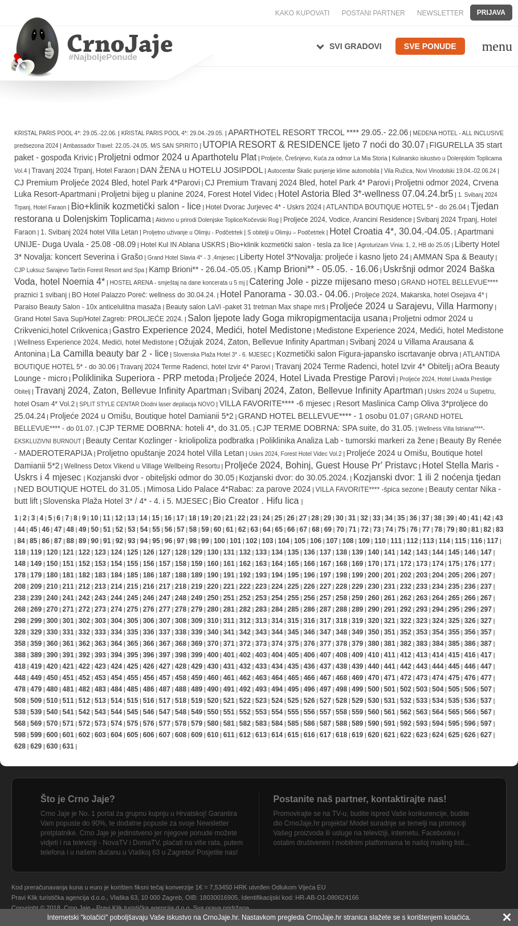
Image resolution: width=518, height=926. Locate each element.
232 (405, 587)
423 (100, 666)
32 (364, 518)
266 (470, 598)
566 (470, 712)
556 (309, 712)
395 (132, 655)
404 (277, 655)
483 (100, 689)
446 (470, 666)
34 (388, 518)
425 (132, 666)
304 (116, 621)
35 (401, 518)
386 (470, 644)
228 (341, 587)
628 (20, 746)
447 (486, 666)
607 (164, 735)
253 (261, 598)
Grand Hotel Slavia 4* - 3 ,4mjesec (192, 257)
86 (45, 541)
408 (341, 655)
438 (341, 666)
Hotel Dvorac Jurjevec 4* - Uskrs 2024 (263, 207)
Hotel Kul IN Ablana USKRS (182, 245)
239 (36, 598)
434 (277, 666)
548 (180, 712)
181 (68, 575)
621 (389, 735)
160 (212, 564)
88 (70, 541)
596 (470, 723)
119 (36, 552)
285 (293, 609)
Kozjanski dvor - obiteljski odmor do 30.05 (160, 477)
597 (486, 723)
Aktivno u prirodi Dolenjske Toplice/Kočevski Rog (217, 220)
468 (341, 678)
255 (293, 598)
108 (348, 541)
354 (437, 632)
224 (277, 587)
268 (20, 609)
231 (389, 587)
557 (325, 712)
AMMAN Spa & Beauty (453, 256)
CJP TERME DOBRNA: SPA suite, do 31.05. (335, 427)
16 (168, 518)
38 (438, 518)
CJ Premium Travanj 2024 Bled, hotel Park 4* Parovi (297, 182)
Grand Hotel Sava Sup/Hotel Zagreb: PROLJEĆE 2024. (98, 319)
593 (421, 723)
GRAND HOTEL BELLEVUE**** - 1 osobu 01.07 (323, 415)
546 (148, 712)
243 (100, 598)
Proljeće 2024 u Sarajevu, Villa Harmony (411, 306)
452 (84, 678)
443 (421, 666)
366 (148, 644)
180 (52, 575)
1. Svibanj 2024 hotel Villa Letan (89, 232)
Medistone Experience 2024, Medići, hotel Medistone (409, 330)
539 (36, 712)
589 (357, 723)
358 (20, 644)
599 (36, 735)
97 (180, 541)
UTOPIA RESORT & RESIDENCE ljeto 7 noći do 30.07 (314, 144)
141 (389, 552)
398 (180, 655)
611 (229, 735)
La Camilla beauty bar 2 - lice (109, 353)
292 (405, 609)
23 (254, 518)
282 (245, 609)
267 (486, 598)
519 (196, 701)
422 (84, 666)
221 (229, 587)
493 (261, 689)
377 (325, 644)
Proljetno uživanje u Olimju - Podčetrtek (193, 232)
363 (100, 644)
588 (341, 723)
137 (325, 552)
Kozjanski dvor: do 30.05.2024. (294, 477)
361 (68, 644)
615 (293, 735)
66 (291, 529)
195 (293, 575)
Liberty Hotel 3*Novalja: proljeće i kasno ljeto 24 (324, 256)
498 (341, 689)
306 (148, 621)
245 (132, 598)
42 (487, 518)
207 (486, 575)
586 (309, 723)
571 (68, 723)
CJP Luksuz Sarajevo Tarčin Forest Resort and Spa (79, 270)
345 (293, 632)
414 (437, 655)
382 (405, 644)
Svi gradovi (355, 46)
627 (486, 735)
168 (341, 564)
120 (52, 552)
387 (486, 644)
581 (229, 723)
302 (84, 621)
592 (405, 723)
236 (470, 587)
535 (453, 701)
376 (309, 644)
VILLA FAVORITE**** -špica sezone (371, 490)
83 (499, 529)
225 (293, 587)
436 (309, 666)
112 (412, 541)
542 (84, 712)
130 (212, 552)
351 (389, 632)
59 (205, 529)
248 (180, 598)
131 (229, 552)
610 (212, 735)
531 (389, 701)
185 (132, 575)
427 (164, 666)
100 (219, 541)
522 (245, 701)
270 (52, 609)
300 (52, 621)
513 (100, 701)
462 (245, 678)
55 (156, 529)
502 (405, 689)
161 (229, 564)
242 (84, 598)
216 (148, 587)
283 (261, 609)
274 (116, 609)
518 (180, 701)
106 (315, 541)
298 (20, 621)
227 (325, 587)
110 (380, 541)
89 (82, 541)
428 (180, 666)
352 (405, 632)
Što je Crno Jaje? (77, 799)
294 (437, 609)
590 (373, 723)
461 (229, 678)
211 (68, 587)
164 (277, 564)
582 (245, 723)
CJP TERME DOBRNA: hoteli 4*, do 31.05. (176, 427)
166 (309, 564)
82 (487, 529)
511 (68, 701)
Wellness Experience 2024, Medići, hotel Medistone (95, 342)
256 (309, 598)
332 (84, 632)
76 (413, 529)
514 (116, 701)
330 (52, 632)
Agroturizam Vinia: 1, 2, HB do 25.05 (404, 245)
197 (325, 575)
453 (100, 678)
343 (261, 632)
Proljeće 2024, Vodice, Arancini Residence (347, 220)
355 (453, 632)
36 (413, 518)
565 (453, 712)
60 (217, 529)
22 (241, 518)
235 (453, 587)
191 (229, 575)
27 (303, 518)
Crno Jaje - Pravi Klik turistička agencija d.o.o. (127, 907)
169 (357, 564)
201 (389, 575)
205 (453, 575)
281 (229, 609)
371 (229, 644)
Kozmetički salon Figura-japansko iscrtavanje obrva (367, 353)
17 (179, 518)
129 (196, 552)
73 (377, 529)
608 (180, 735)
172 (405, 564)
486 (148, 689)
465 (293, 678)
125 (132, 552)
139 (357, 552)
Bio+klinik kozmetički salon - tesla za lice (292, 245)
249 (196, 598)
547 (164, 712)
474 (437, 678)
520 (212, 701)
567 (486, 712)
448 (20, 678)
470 (373, 678)
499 (357, 689)
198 (341, 575)
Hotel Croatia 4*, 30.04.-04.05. (390, 231)
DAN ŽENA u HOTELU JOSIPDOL (201, 170)
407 (325, 655)
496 (309, 689)
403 (261, 655)
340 (212, 632)
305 (132, 621)
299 (36, 621)
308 (180, 621)
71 (352, 529)
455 (132, 678)
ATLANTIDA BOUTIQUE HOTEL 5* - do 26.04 (396, 207)
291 (389, 609)
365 (132, 644)
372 (245, 644)
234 (437, 587)
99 (205, 541)
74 (389, 529)
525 (293, 701)
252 (245, 598)
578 (180, 723)
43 (499, 518)
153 (100, 564)
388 (20, 655)
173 (421, 564)
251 (229, 598)
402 (245, 655)
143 (421, 552)
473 (421, 678)
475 (453, 678)
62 (242, 529)
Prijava (491, 13)
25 (278, 518)
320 (373, 621)
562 (405, 712)
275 (132, 609)
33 (376, 518)
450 (52, 678)
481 (68, 689)
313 (261, 621)
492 (245, 689)
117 (492, 541)
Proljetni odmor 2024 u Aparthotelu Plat (177, 157)
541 (68, 712)
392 (84, 655)
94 (144, 541)
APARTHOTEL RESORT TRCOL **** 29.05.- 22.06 (318, 132)
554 (277, 712)
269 (36, 609)
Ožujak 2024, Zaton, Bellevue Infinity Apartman (261, 341)
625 (453, 735)
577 (164, 723)
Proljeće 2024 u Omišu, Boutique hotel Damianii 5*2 (142, 415)
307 (164, 621)
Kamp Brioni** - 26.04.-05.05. (200, 269)
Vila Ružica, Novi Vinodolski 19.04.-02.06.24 (440, 171)
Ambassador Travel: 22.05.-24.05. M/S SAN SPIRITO (130, 146)
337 (164, 632)
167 (325, 564)
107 (331, 541)
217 (164, 587)
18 (192, 518)
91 (107, 541)
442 (405, 666)
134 (277, 552)
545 (132, 712)
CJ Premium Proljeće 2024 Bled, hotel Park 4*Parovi (107, 182)
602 (84, 735)
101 (235, 541)
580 (212, 723)
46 (45, 529)
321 (389, 621)
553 (261, 712)
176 (470, 564)
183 (100, 575)
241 (68, 598)
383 (421, 644)
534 (437, 701)
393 (100, 655)
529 (357, 701)
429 (196, 666)
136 (309, 552)
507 (486, 689)
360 (52, 644)
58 (193, 529)
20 (217, 518)
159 (196, 564)
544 (116, 712)
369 (196, 644)
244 (116, 598)
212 (84, 587)
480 (52, 689)
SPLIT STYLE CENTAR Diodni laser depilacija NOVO (147, 404)
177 (486, 564)
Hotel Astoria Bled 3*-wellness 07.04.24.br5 (366, 194)
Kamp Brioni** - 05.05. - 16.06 (318, 269)
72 (364, 529)
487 (164, 689)
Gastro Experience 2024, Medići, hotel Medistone (212, 330)
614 (277, 735)
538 (20, 712)
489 (196, 689)
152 (84, 564)
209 (36, 587)
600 (52, 735)
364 (116, 644)
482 (84, 689)
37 (425, 518)
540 (52, 712)
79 (450, 529)
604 (116, 735)
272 (84, 609)
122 (84, 552)
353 (421, 632)
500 (373, 689)
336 (148, 632)
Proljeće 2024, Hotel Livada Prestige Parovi (307, 378)
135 (293, 552)
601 (68, 735)
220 (212, 587)
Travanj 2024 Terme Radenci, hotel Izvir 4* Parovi (195, 367)
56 (168, 529)
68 (315, 529)
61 (229, 529)
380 (373, 644)
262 (405, 598)
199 (357, 575)
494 (277, 689)
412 (405, 655)
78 (438, 529)
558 (341, 712)
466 (309, 678)
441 (389, 666)
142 (405, 552)
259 (357, 598)
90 (95, 541)
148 (20, 564)
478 (20, 689)
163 (261, 564)
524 (277, 701)
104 (283, 541)
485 (132, 689)
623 (421, 735)
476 (470, 678)
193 (261, 575)
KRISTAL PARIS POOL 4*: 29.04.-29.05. (172, 133)
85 (33, 541)
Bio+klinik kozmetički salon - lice (136, 206)
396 (148, 655)
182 (84, 575)
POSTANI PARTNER (373, 13)
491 (229, 689)
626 (470, 735)
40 (462, 518)
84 (21, 541)
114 (444, 541)
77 (426, 529)
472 (405, 678)
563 (421, 712)
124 (116, 552)
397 (164, 655)
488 (180, 689)
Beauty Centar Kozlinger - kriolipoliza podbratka (170, 440)
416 (470, 655)
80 (463, 529)
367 (164, 644)
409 (357, 655)
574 (116, 723)
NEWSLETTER (440, 13)
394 (116, 655)
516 (148, 701)
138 (341, 552)
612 (245, 735)
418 (20, 666)
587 (325, 723)
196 (309, 575)
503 (421, 689)
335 (132, 632)
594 (437, 723)
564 (437, 712)
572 (84, 723)
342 (245, 632)
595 (453, 723)
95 (156, 541)
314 (277, 621)
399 (196, 655)
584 (277, 723)
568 (20, 723)
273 (100, 609)
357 (486, 632)
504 (437, 689)
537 (486, 701)
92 (119, 541)
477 (486, 678)
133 (261, 552)
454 (116, 678)
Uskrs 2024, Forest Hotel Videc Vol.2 (294, 454)
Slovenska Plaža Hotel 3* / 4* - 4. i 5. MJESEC (125, 501)
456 (148, 678)
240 (52, 598)
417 (486, 655)
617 (325, 735)
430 (212, 666)
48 (70, 529)
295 (453, 609)
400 (212, 655)
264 (437, 598)
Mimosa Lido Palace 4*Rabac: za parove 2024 (228, 489)
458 (180, 678)
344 (277, 632)
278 (180, 609)
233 (421, 587)
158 (180, 564)
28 (315, 518)
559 (357, 712)
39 (450, 518)
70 (340, 529)
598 (20, 735)
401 (229, 655)
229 (357, 587)
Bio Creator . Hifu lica (257, 501)
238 (20, 598)
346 (309, 632)
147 (486, 552)
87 (58, 541)
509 (36, 701)
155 (132, 564)
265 (453, 598)
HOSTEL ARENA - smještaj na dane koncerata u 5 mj (176, 283)
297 (486, 609)
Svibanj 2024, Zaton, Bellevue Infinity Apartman (327, 390)
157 (164, 564)
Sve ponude (430, 46)
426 (148, 666)
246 (148, 598)
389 (36, 655)
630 (52, 746)
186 (148, 575)
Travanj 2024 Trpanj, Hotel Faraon (83, 171)
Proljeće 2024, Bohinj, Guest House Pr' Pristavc (321, 465)
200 (373, 575)
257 (325, 598)
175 (453, 564)
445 (453, 666)
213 (100, 587)
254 (277, 598)
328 (20, 632)
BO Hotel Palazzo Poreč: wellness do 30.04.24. (143, 295)
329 (36, 632)
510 (52, 701)
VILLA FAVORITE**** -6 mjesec (276, 403)
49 (82, 529)
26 (290, 518)
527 (325, 701)
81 (475, 529)
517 (164, 701)
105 (299, 541)
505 (453, 689)
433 (261, 666)
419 (36, 666)
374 (277, 644)
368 (180, 644)
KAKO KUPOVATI (302, 13)
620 (373, 735)
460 (212, 678)
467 (325, 678)
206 (470, 575)
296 (470, 609)
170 (373, 564)
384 (437, 644)
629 (36, 746)
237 (486, 587)
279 (196, 609)
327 (486, 621)
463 (261, 678)
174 (437, 564)
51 (107, 529)
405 (293, 655)
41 (474, 518)
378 (341, 644)
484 (116, 689)
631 (68, 746)
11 (106, 518)
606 (148, 735)
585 (293, 723)
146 (470, 552)
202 (405, 575)
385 (453, 644)
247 (164, 598)
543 (100, 712)
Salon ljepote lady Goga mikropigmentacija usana (287, 318)
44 (21, 529)
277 (164, 609)
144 (437, 552)
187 (164, 575)
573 (100, 723)
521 (229, 701)
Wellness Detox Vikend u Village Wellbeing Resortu (142, 466)
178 (20, 575)
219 (196, 587)
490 (212, 689)
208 (20, 587)
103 (268, 541)
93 (131, 541)
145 (453, 552)
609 (196, 735)
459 (196, 678)
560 (373, 712)
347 (325, 632)
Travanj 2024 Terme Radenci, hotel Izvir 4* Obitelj (362, 366)
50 (95, 529)
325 (453, 621)
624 (437, 735)
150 (52, 564)
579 (196, 723)
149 (36, 564)
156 (148, 564)
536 (470, 701)
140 (373, 552)
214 (116, 587)
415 (453, 655)
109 (364, 541)
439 (357, 666)
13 (130, 518)
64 (266, 529)
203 (421, 575)
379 (357, 644)
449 (36, 678)
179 (36, 575)
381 (389, 644)
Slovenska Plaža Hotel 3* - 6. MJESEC (222, 354)
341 (229, 632)
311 (229, 621)
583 (261, 723)
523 (261, 701)
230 (373, 587)
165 (293, 564)
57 (180, 529)
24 (266, 518)
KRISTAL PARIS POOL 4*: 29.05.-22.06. (65, 133)
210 (52, 587)
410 (373, 655)
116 (476, 541)
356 (470, 632)
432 (245, 666)
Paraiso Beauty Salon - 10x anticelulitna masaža (88, 307)
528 (341, 701)
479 (36, 689)
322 (405, 621)
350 (373, 632)
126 (148, 552)
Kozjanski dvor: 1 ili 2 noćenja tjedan (427, 477)
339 (196, 632)
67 (303, 529)
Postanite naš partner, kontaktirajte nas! (360, 799)
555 (293, 712)
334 (116, 632)
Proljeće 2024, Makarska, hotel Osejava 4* (419, 295)
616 (309, 735)
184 (116, 575)
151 (68, 564)
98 (193, 541)
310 (212, 621)
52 (119, 529)
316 (309, 621)
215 (132, 587)
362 (84, 644)
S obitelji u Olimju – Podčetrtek (286, 232)
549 (196, 712)
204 (437, 575)
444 (437, 666)
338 (180, 632)
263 (421, 598)
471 (389, 678)
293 (421, 609)
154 (116, 564)
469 (357, 678)
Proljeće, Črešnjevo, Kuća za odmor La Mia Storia (324, 158)
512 (84, 701)
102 (251, 541)
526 (309, 701)
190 (212, 575)
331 (68, 632)
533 (421, 701)
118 (20, 552)
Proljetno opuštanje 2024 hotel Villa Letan (170, 453)
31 (352, 518)
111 (396, 541)
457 (164, 678)
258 (341, 598)
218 (180, 587)
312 (245, 621)
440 (373, 666)
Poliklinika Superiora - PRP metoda (143, 378)
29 (327, 518)
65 (279, 529)
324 (437, 621)
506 (470, 689)
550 (212, 712)
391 (68, 655)
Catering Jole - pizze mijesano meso (323, 281)
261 (389, 598)
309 (196, 621)
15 (155, 518)
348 (341, 632)
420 (52, 666)
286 (309, 609)
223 (261, 587)
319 (357, 621)
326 (470, 621)
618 (341, 735)
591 (389, 723)
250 (212, 598)
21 (229, 518)
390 (52, 655)
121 (68, 552)
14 (143, 518)
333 (100, 632)
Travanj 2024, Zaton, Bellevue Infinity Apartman (131, 390)
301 (68, 621)
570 (52, 723)
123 (100, 552)
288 (341, 609)
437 (325, 666)
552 (245, 712)
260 (373, 598)
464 (277, 678)
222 (245, 587)
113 (428, 541)
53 (131, 529)
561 (389, 712)
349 (357, 632)
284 (277, 609)
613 (261, 735)
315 (293, 621)
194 (277, 575)
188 (180, 575)
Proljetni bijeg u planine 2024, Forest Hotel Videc (187, 194)
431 (229, 666)
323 (421, 621)
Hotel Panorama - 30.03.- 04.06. (285, 294)
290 (373, 609)
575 (132, 723)
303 (100, 621)
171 (389, 564)
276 (148, 609)
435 (293, 666)
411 (389, 655)
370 (212, 644)
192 (245, 575)
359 (36, 644)
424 (116, 666)
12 (119, 518)
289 (357, 609)
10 (94, 518)
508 (20, 701)
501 (389, 689)
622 (405, 735)
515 (132, 701)
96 (168, 541)
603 (100, 735)
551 (229, 712)
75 (401, 529)
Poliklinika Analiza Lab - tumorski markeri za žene (346, 440)
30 (339, 518)
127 (164, 552)
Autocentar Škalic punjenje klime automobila (324, 171)
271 (68, 609)
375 (293, 644)
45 (33, 529)
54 (144, 529)
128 (180, 552)
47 (58, 529)
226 (309, 587)
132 (245, 552)
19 (205, 518)
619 (357, 735)
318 (341, 621)
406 (309, 655)
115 (460, 541)
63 (254, 529)
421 (68, 666)
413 (421, 655)
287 (325, 609)
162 (245, 564)
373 (261, 644)
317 (325, 621)
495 (293, 689)
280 (212, 609)
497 (325, 689)
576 (148, 723)
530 (373, 701)
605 (132, 735)
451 (68, 678)
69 (328, 529)
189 (196, 575)
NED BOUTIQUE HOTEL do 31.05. (79, 489)
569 (36, 723)
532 (405, 701)
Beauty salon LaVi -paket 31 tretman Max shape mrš (245, 307)
